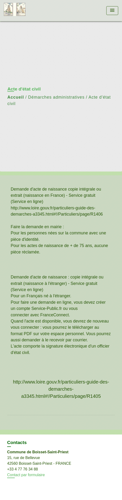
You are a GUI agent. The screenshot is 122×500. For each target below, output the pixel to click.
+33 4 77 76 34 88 (22, 469)
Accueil (15, 97)
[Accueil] (21, 11)
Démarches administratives (56, 97)
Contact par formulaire (26, 475)
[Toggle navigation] (112, 10)
